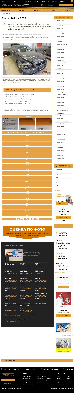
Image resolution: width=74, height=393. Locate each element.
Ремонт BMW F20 (60, 23)
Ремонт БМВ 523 (60, 52)
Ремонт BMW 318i (60, 39)
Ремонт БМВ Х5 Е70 (61, 139)
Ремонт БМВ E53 (60, 78)
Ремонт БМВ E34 (60, 113)
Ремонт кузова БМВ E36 (62, 94)
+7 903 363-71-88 (48, 5)
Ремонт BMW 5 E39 (61, 54)
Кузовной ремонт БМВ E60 (62, 121)
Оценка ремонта (8, 383)
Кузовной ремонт (5, 10)
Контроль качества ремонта (63, 316)
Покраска (21, 10)
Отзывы (37, 1)
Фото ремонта (28, 1)
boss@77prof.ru (16, 317)
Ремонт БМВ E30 (60, 86)
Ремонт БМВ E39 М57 (61, 126)
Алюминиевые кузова (28, 383)
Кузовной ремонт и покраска (44, 378)
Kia (57, 185)
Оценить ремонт (69, 10)
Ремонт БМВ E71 (60, 118)
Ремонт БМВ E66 (60, 97)
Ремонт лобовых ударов (43, 380)
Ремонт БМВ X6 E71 (61, 150)
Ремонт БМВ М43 (60, 41)
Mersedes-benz (59, 169)
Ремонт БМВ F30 (60, 25)
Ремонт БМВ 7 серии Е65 (62, 44)
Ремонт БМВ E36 (60, 89)
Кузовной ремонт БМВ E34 (62, 110)
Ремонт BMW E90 (60, 68)
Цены (14, 1)
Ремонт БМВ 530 (60, 49)
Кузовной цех (40, 382)
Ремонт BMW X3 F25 (61, 145)
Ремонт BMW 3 (60, 31)
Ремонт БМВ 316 (60, 57)
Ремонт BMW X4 (60, 155)
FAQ (48, 1)
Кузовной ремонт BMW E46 (62, 62)
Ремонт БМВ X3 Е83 (61, 129)
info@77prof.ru (34, 80)
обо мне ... (17, 321)
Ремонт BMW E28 (60, 70)
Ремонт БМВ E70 (60, 115)
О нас (2, 1)
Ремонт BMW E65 (60, 158)
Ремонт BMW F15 (60, 28)
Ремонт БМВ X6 (60, 147)
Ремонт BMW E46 (60, 60)
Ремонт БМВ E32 (60, 84)
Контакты (54, 1)
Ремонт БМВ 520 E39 (61, 99)
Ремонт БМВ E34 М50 (61, 105)
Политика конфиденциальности (65, 388)
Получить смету (63, 287)
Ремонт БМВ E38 (60, 81)
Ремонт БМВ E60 (60, 123)
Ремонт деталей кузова (28, 380)
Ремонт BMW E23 (60, 73)
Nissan (57, 180)
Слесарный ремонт (37, 10)
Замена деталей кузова (28, 382)
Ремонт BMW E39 (60, 102)
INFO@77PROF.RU (12, 268)
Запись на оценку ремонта (63, 218)
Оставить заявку (61, 203)
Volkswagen (58, 174)
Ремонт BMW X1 (60, 152)
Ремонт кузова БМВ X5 (61, 134)
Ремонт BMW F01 (60, 20)
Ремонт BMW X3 (60, 160)
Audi (57, 177)
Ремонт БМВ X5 (60, 131)
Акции (43, 1)
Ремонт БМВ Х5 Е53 (61, 137)
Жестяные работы (41, 376)
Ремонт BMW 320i (60, 33)
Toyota (57, 182)
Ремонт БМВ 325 (60, 36)
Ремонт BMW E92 (60, 65)
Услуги (20, 1)
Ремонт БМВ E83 (60, 76)
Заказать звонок (66, 5)
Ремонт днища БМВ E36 (62, 92)
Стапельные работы (27, 378)
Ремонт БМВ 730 (60, 46)
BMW (57, 172)
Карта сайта (54, 388)
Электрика (53, 10)
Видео (8, 1)
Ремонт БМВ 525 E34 (61, 107)
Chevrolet (58, 188)
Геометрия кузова (27, 376)
